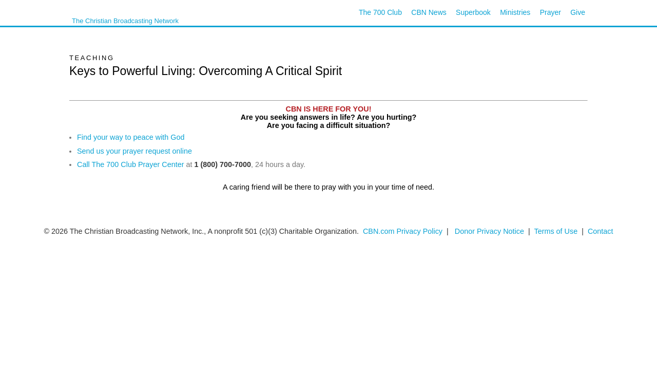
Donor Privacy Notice (489, 231)
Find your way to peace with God (131, 137)
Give (577, 12)
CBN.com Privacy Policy (402, 231)
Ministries (515, 12)
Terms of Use (556, 231)
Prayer (550, 12)
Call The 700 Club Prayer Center (130, 164)
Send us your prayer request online (134, 151)
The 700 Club (380, 12)
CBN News (428, 12)
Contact (600, 231)
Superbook (473, 12)
